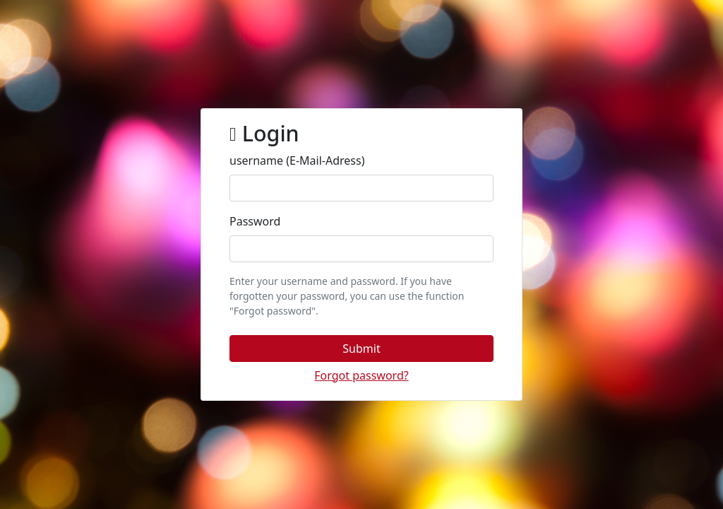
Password (254, 221)
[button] (361, 348)
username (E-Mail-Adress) (296, 160)
